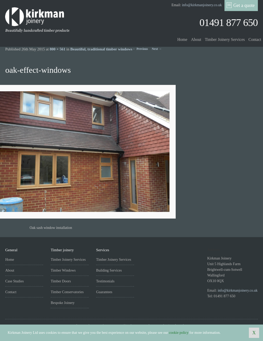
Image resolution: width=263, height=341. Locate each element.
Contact (254, 39)
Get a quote (241, 5)
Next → (157, 49)
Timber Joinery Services (225, 39)
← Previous (140, 49)
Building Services (109, 270)
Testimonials (105, 281)
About (196, 39)
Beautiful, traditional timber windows (101, 49)
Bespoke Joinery (62, 303)
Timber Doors (61, 281)
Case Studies (14, 281)
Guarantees (104, 292)
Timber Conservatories (67, 292)
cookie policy (179, 333)
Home (182, 39)
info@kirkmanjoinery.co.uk (202, 5)
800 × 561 (57, 49)
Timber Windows (63, 270)
